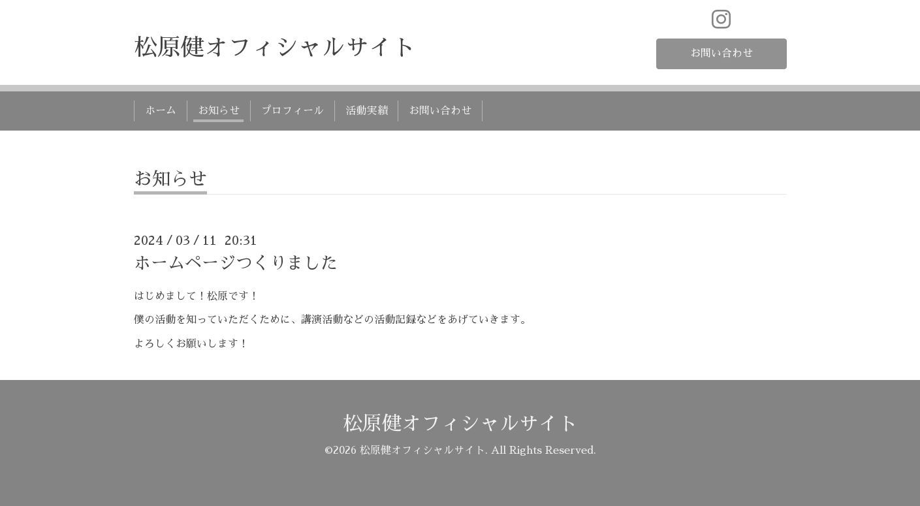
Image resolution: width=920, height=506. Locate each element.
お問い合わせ (721, 53)
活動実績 (366, 111)
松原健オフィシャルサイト (275, 47)
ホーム (160, 111)
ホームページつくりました (236, 263)
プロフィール (292, 111)
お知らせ (219, 111)
